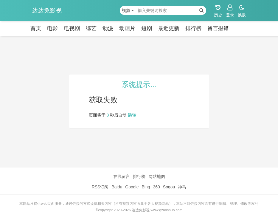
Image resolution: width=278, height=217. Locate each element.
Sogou (169, 187)
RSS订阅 (100, 187)
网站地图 (156, 176)
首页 (35, 28)
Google (132, 187)
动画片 (127, 28)
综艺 (91, 28)
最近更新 (168, 28)
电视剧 (72, 28)
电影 (52, 28)
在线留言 (121, 176)
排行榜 (193, 28)
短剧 (146, 28)
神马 (182, 187)
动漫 (107, 28)
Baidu (116, 187)
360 (156, 187)
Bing (146, 187)
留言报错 (218, 28)
